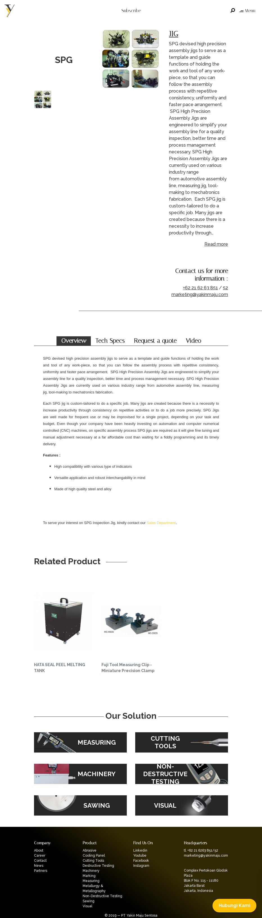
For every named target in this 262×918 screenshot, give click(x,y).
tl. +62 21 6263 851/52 (201, 850)
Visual (87, 906)
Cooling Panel (94, 855)
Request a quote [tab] (155, 340)
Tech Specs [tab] (110, 340)
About (38, 850)
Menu (247, 10)
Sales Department (161, 523)
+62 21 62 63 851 (200, 287)
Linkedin (140, 850)
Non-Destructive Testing (102, 896)
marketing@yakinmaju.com (199, 294)
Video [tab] (193, 340)
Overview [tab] (73, 340)
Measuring (91, 881)
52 (225, 287)
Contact (40, 861)
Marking (89, 876)
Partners (40, 871)
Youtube (139, 855)
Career (39, 855)
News (38, 866)
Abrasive (89, 850)
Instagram (141, 866)
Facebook (141, 861)
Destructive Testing (98, 866)
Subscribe (131, 10)
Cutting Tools (93, 861)
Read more (216, 244)
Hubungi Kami (234, 905)
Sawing (88, 901)
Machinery (91, 871)
